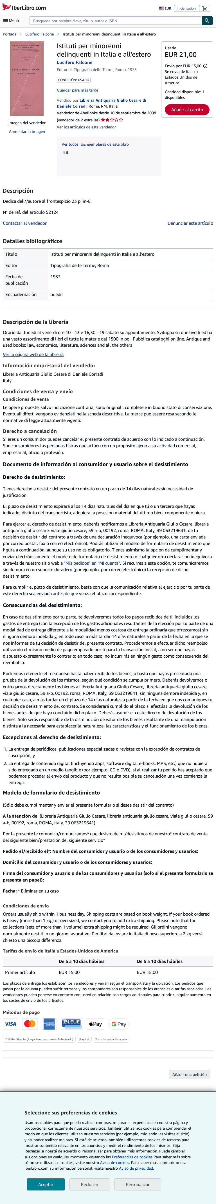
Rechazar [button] (89, 1184)
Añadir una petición (189, 1074)
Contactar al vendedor (25, 223)
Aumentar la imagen (27, 131)
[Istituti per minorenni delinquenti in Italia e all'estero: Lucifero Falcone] (27, 78)
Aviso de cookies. (115, 1162)
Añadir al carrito (187, 109)
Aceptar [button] (45, 1184)
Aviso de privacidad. (136, 1168)
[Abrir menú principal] (12, 20)
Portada (9, 34)
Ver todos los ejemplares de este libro (95, 144)
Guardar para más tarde (77, 90)
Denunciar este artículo (190, 223)
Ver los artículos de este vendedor (86, 126)
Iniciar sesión (186, 8)
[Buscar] (207, 20)
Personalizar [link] (138, 1184)
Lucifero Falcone (39, 34)
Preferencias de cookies (132, 1156)
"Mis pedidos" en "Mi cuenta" (92, 563)
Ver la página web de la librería (33, 354)
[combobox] (115, 20)
